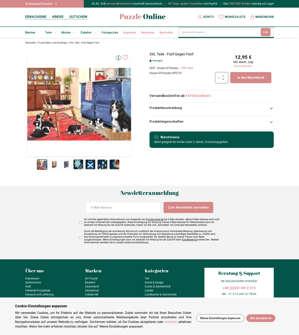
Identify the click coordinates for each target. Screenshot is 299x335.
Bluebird (90, 282)
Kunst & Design (154, 282)
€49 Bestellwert (198, 96)
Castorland (92, 286)
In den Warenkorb (250, 77)
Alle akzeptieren (261, 318)
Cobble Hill (91, 294)
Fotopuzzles (110, 32)
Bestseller (166, 32)
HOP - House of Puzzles (164, 68)
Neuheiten (148, 32)
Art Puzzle (91, 278)
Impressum (32, 278)
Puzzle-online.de (155, 219)
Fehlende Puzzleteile (37, 290)
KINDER (57, 17)
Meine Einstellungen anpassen (220, 318)
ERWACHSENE (35, 17)
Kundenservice (190, 239)
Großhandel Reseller (41, 3)
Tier (147, 278)
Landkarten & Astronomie (161, 294)
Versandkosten (243, 66)
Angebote (129, 32)
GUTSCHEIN (78, 17)
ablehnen (170, 322)
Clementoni (92, 290)
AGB (28, 286)
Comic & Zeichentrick (158, 286)
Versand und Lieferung (39, 294)
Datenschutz (33, 282)
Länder (149, 290)
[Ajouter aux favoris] (125, 57)
